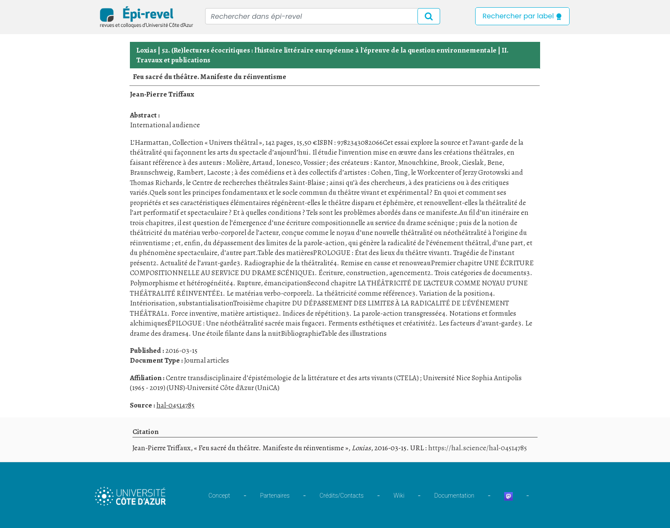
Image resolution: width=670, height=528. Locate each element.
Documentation (454, 495)
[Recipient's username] (322, 16)
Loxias (146, 50)
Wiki (399, 495)
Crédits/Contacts (342, 495)
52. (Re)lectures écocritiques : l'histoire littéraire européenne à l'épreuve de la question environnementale (329, 50)
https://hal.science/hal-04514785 (477, 448)
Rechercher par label (522, 16)
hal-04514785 (175, 405)
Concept (219, 495)
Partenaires (275, 495)
